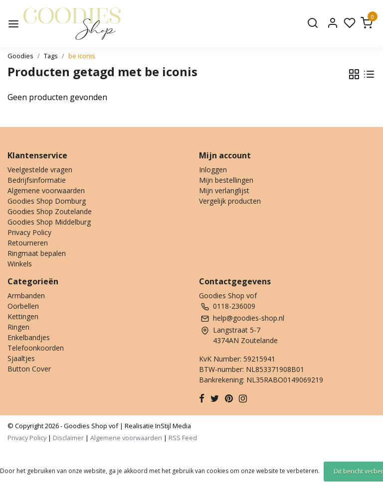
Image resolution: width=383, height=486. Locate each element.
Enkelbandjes (28, 337)
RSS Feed (183, 437)
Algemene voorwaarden (46, 190)
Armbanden (26, 295)
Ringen (18, 327)
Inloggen (213, 169)
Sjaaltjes (21, 358)
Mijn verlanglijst (224, 190)
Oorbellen (23, 306)
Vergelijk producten (230, 201)
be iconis (81, 55)
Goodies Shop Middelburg (49, 222)
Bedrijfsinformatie (36, 180)
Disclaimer (68, 437)
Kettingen (22, 316)
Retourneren (27, 242)
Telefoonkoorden (35, 348)
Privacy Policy (29, 232)
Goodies (20, 55)
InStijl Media (172, 425)
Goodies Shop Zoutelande (49, 211)
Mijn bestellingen (226, 180)
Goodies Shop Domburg (46, 201)
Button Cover (29, 368)
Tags (51, 55)
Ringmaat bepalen (36, 253)
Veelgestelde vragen (39, 169)
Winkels (19, 263)
